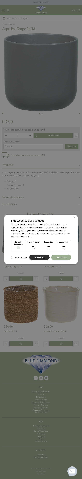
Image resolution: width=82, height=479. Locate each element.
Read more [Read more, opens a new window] (37, 236)
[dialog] (41, 239)
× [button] (74, 217)
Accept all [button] (61, 257)
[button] (19, 257)
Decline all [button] (39, 257)
